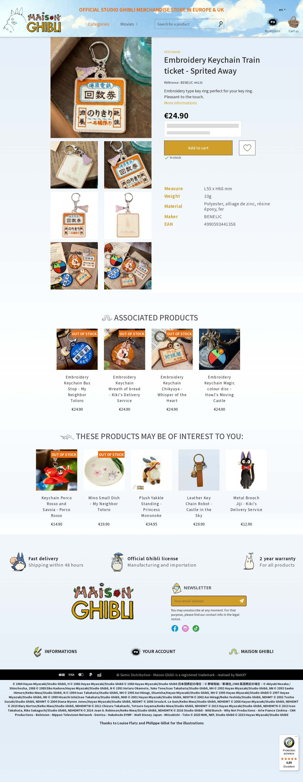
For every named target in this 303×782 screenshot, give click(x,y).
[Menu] (296, 737)
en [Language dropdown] (281, 9)
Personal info (142, 661)
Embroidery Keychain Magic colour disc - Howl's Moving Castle (219, 388)
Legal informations (50, 668)
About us (40, 661)
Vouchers (138, 682)
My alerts (138, 697)
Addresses (139, 675)
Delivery (39, 690)
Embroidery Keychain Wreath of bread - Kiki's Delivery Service (125, 388)
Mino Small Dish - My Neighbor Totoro (104, 503)
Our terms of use (47, 675)
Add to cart (198, 147)
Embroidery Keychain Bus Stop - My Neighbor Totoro (77, 388)
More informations (180, 102)
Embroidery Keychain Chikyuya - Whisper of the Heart (172, 388)
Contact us (238, 706)
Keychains (172, 52)
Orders (136, 668)
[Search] (185, 24)
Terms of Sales (45, 682)
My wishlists (141, 690)
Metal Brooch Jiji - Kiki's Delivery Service (246, 503)
